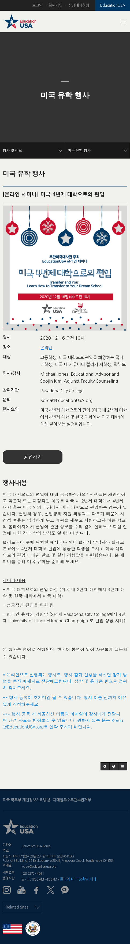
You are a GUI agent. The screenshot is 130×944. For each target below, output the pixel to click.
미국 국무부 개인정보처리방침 (26, 800)
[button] (10, 95)
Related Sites (23, 907)
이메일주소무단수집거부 (72, 800)
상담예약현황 (78, 5)
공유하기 (33, 457)
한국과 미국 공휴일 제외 (78, 879)
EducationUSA (112, 5)
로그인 (37, 5)
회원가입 (55, 5)
